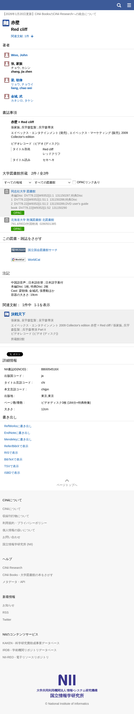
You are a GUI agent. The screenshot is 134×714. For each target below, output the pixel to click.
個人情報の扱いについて (19, 530)
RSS (6, 612)
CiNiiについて (12, 508)
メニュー (129, 5)
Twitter (7, 619)
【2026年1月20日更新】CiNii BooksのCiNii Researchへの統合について (49, 14)
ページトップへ (67, 485)
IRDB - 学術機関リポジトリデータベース (30, 650)
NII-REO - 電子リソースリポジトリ (26, 657)
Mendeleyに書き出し (18, 439)
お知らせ (8, 605)
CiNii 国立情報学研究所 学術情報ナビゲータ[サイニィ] (18, 5)
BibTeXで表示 (13, 459)
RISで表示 (11, 452)
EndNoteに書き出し (17, 432)
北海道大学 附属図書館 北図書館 (32, 219)
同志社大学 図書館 (23, 191)
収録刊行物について (16, 516)
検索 (119, 5)
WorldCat (34, 259)
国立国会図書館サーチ (42, 250)
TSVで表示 (11, 466)
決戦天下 (18, 314)
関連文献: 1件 (20, 36)
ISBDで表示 (12, 472)
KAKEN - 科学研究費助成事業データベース (31, 643)
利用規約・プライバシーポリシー (25, 523)
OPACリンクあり (86, 182)
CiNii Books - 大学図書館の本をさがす (28, 575)
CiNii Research (12, 567)
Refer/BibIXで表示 (16, 446)
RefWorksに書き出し (18, 426)
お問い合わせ (11, 537)
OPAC (18, 212)
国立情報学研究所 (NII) (18, 544)
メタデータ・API (14, 582)
